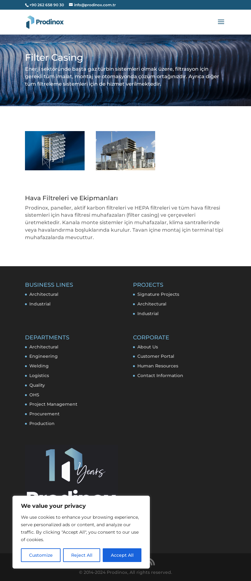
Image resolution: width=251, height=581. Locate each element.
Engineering (43, 356)
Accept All (122, 555)
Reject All (81, 555)
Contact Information (160, 375)
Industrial (40, 304)
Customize (41, 555)
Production (42, 423)
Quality (37, 385)
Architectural (43, 294)
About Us (147, 347)
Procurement (44, 414)
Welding (39, 366)
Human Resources (157, 366)
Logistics (39, 375)
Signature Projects (158, 294)
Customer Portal (155, 356)
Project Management (53, 404)
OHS (34, 395)
